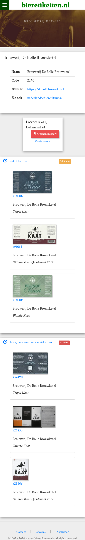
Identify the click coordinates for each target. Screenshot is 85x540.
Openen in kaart (45, 134)
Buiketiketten (15, 161)
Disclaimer (62, 532)
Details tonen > (42, 141)
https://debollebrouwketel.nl (47, 89)
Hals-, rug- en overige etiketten (27, 342)
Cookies (41, 532)
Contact (21, 532)
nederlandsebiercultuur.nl (45, 98)
